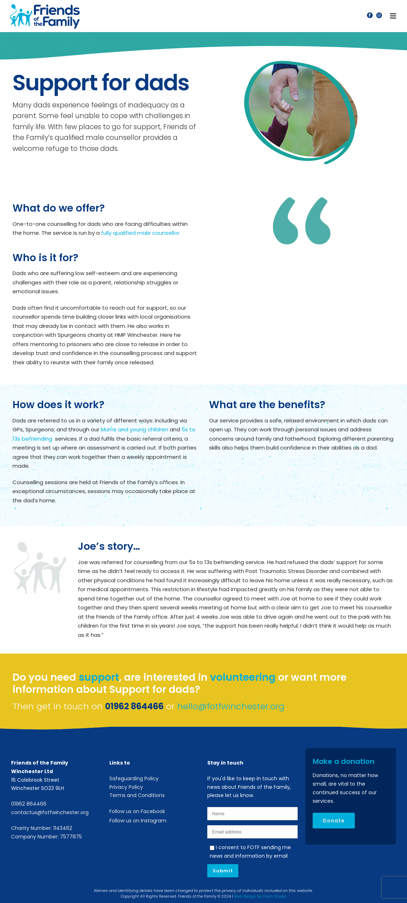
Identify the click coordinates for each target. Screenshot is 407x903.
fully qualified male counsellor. (140, 233)
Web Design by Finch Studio (260, 896)
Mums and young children (134, 429)
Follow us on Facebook (137, 811)
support (99, 677)
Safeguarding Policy (134, 778)
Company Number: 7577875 (46, 836)
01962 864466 (28, 803)
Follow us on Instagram (138, 820)
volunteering (243, 677)
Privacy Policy (126, 787)
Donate (334, 820)
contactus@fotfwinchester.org (50, 812)
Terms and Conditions (137, 795)
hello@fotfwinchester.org (230, 706)
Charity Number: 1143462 (41, 828)
